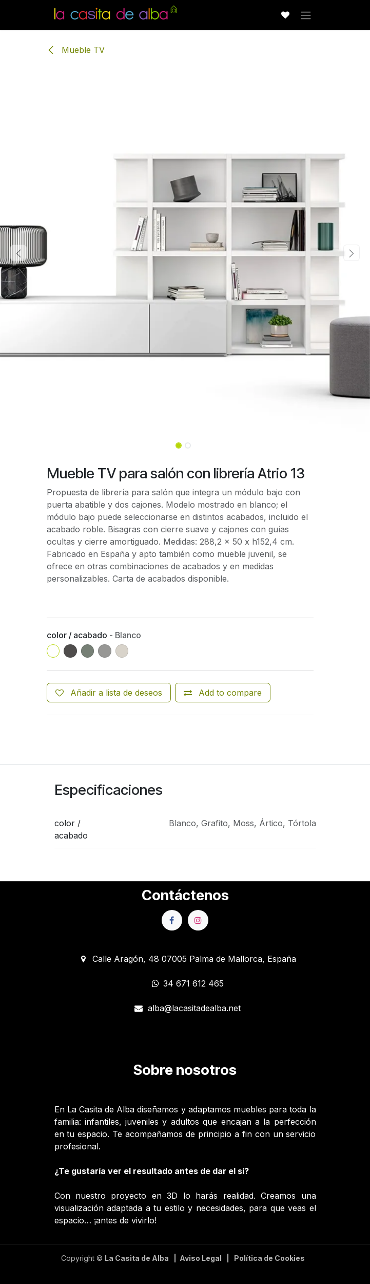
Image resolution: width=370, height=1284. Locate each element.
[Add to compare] (222, 692)
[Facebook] (172, 920)
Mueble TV (76, 50)
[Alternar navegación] (306, 15)
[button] (18, 253)
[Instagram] (198, 920)
